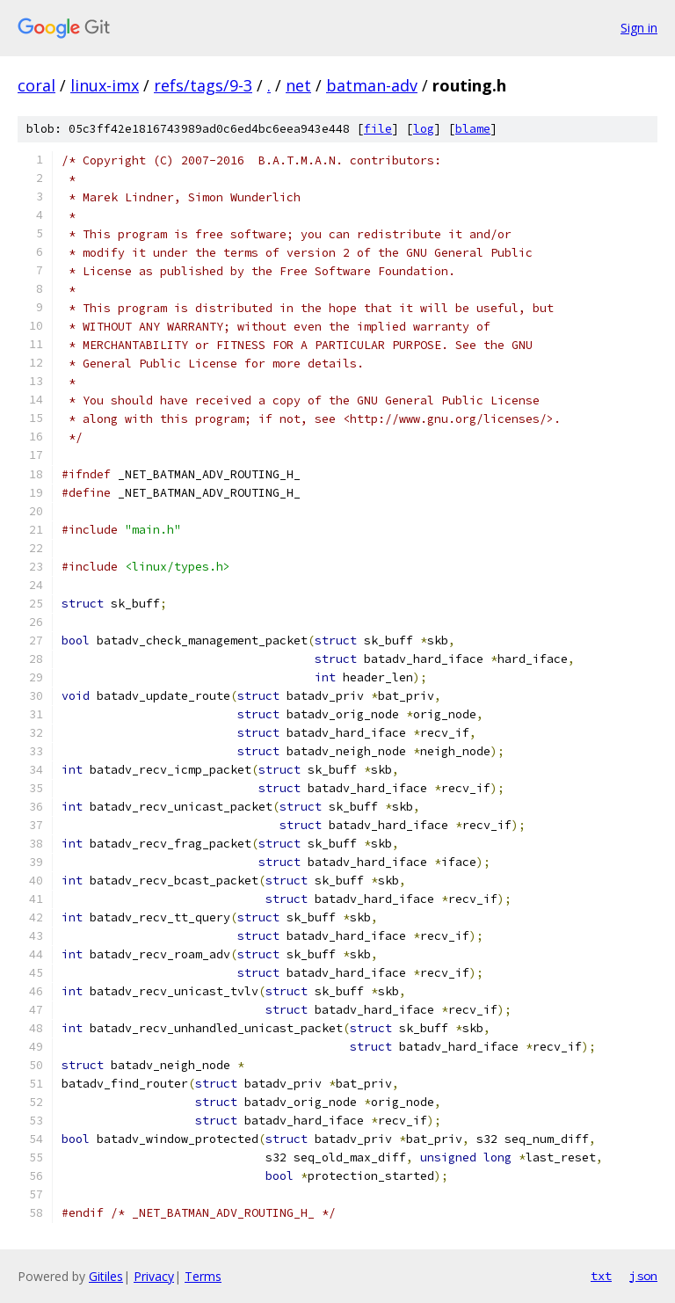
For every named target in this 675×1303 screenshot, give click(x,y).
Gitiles (106, 1276)
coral (36, 85)
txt (601, 1276)
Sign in (639, 27)
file (378, 128)
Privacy (154, 1276)
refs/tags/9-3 (203, 85)
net (298, 85)
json (643, 1276)
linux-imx (104, 85)
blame (472, 128)
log (423, 128)
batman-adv (371, 85)
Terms (203, 1276)
